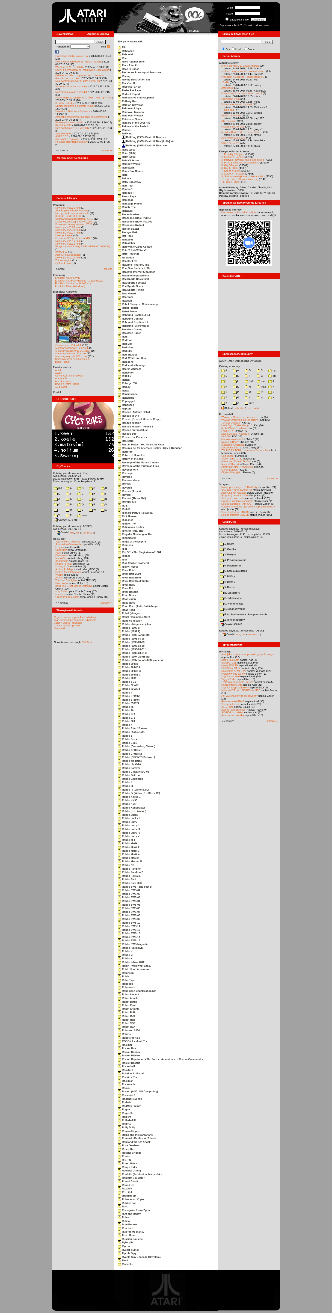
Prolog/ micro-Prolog (232, 126)
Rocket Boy (127, 1048)
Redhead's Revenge (132, 365)
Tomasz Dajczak (230, 422)
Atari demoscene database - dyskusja (75, 620)
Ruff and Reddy (129, 1213)
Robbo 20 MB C (129, 674)
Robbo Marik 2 (128, 847)
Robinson (126, 973)
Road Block (127, 595)
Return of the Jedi (131, 458)
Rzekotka (125, 1264)
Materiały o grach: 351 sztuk (71, 356)
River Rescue (128, 591)
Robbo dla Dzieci (130, 760)
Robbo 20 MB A (129, 667)
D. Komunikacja (231, 603)
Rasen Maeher (128, 214)
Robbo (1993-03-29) (131, 642)
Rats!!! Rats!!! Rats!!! (133, 250)
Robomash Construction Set (137, 991)
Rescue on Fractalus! (133, 430)
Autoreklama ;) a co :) (233, 137)
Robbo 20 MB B (129, 671)
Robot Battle (127, 1001)
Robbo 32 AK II (129, 689)
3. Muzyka (228, 554)
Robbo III (125, 786)
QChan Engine (63, 263)
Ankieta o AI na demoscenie (71, 86)
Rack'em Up (127, 83)
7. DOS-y (227, 576)
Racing (124, 76)
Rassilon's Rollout (131, 225)
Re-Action (126, 257)
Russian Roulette (130, 1239)
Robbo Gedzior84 (130, 778)
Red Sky (125, 351)
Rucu (123, 1206)
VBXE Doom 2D (230, 143)
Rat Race (125, 235)
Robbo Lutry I (128, 822)
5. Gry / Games (230, 165)
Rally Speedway (129, 182)
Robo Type (126, 980)
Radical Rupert (129, 94)
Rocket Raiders (129, 1055)
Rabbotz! (125, 54)
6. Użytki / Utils (229, 168)
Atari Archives (63, 381)
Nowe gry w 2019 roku (67, 229)
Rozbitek (125, 1192)
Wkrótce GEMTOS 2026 (69, 67)
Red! (123, 336)
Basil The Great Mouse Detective (73, 585)
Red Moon (126, 347)
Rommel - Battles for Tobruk (137, 1138)
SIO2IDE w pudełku (232, 712)
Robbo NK (126, 865)
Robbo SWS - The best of (135, 886)
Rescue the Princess (132, 437)
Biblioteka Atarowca (65, 291)
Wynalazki (225, 651)
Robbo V (125, 951)
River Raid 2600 (129, 573)
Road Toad (126, 609)
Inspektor (60, 594)
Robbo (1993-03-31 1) (133, 649)
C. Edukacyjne (231, 598)
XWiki (58, 372)
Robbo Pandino (129, 868)
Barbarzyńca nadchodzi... (69, 122)
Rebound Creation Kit (133, 322)
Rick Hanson (127, 516)
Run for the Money (131, 1231)
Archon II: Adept (64, 569)
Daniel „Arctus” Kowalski (235, 433)
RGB (123, 505)
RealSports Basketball (133, 279)
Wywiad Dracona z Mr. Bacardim (239, 419)
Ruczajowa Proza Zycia (134, 1210)
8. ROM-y (227, 581)
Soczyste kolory (230, 704)
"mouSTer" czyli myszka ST (236, 490)
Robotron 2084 (129, 1030)
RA (122, 47)
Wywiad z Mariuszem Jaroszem (239, 417)
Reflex (124, 379)
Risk (122, 559)
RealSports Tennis (131, 289)
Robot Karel (127, 1005)
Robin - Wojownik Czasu (134, 965)
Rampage (125, 200)
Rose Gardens (128, 1145)
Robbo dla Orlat (129, 764)
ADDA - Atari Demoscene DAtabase (240, 360)
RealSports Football (132, 282)
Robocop (125, 983)
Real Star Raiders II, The (134, 268)
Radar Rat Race (129, 90)
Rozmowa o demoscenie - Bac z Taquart (78, 61)
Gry (228, 49)
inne (82, 515)
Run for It (125, 1228)
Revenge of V (128, 469)
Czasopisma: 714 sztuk (68, 345)
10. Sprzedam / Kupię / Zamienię (239, 179)
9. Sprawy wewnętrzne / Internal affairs (243, 176)
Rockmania (127, 1084)
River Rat (125, 588)
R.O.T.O (124, 1160)
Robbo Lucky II (129, 818)
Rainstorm (126, 167)
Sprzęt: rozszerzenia (232, 498)
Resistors (125, 440)
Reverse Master (129, 480)
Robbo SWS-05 (129, 904)
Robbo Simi (127, 879)
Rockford (125, 1070)
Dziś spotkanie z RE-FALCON (72, 128)
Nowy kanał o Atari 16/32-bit (71, 92)
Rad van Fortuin (129, 87)
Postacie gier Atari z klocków (71, 141)
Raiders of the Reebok (133, 126)
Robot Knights (128, 1009)
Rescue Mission (129, 422)
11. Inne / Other (230, 182)
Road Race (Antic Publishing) (137, 606)
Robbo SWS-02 (129, 893)
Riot (122, 548)
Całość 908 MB (231, 624)
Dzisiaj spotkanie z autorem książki (75, 105)
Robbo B (125, 735)
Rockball (125, 1044)
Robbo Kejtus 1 (129, 796)
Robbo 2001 (127, 678)
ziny (249, 403)
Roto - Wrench (128, 1163)
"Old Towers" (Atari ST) (68, 541)
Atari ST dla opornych (67, 254)
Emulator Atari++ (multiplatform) (73, 283)
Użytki (238, 49)
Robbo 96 (125, 710)
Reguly (124, 386)
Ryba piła (125, 1242)
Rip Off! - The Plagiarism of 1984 (139, 552)
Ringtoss (125, 545)
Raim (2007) (127, 153)
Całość (63, 532)
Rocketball (126, 1066)
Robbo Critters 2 (130, 753)
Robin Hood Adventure (133, 969)
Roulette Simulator (131, 1178)
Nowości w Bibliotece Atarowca (72, 111)
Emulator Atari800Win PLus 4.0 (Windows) (79, 280)
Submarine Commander (68, 544)
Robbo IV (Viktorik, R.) (133, 789)
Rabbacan (126, 51)
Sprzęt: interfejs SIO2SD (235, 514)
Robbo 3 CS (127, 681)
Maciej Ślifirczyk (230, 464)
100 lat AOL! (228, 110)
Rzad (123, 1260)
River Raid (126, 570)
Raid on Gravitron (130, 105)
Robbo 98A (126, 721)
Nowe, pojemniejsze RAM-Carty (239, 487)
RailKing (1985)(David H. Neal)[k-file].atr (148, 141)
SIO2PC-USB (229, 662)
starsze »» (106, 150)
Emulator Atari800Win (67, 277)
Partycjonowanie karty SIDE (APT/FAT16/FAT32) (82, 246)
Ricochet (125, 520)
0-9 (58, 488)
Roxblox (125, 1188)
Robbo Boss (127, 739)
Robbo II (125, 782)
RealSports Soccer (131, 286)
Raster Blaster (128, 228)
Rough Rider (127, 1167)
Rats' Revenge (128, 253)
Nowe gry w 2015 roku (67, 243)
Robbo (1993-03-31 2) (133, 653)
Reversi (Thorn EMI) (132, 498)
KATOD (225, 436)
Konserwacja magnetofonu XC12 (73, 224)
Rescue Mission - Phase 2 (135, 426)
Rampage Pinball (130, 203)
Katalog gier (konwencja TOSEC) (72, 526)
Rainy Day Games (130, 171)
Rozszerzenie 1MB (232, 684)
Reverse (125, 476)
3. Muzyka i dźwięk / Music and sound (242, 159)
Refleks (124, 376)
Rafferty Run (127, 101)
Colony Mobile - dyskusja (68, 622)
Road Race (126, 602)
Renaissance (127, 394)
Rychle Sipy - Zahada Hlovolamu (139, 1257)
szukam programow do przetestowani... (243, 71)
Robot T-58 (126, 1023)
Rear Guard (127, 293)
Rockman (125, 1080)
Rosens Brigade (129, 1152)
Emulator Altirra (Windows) (70, 286)
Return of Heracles (131, 455)
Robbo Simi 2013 (130, 883)
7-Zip (83, 532)
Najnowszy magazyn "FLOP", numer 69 (77, 81)
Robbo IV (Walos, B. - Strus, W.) (139, 793)
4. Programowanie (233, 560)
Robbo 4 (125, 692)
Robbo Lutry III (129, 829)
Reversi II (125, 494)
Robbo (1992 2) (129, 631)
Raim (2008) (127, 156)
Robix (123, 976)
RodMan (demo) (129, 1106)
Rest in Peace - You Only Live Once (141, 444)
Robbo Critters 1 (130, 750)
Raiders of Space (130, 119)
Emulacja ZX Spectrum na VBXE (73, 238)
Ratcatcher (126, 243)
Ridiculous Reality (131, 527)
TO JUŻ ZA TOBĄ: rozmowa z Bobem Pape (245, 450)
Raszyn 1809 (127, 232)
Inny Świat (61, 591)
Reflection (126, 372)
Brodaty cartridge (65, 103)
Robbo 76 (125, 706)
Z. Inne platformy (232, 619)
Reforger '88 (127, 383)
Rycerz (124, 1246)
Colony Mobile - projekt (67, 625)
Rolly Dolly (126, 1127)
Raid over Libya (129, 108)
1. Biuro (227, 543)
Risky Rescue (128, 566)
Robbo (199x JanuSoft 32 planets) (140, 660)
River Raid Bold (129, 577)
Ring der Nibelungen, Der (135, 534)
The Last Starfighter (66, 580)
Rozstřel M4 (127, 1195)
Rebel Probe (127, 311)
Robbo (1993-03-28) (131, 638)
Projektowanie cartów (233, 673)
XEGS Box (227, 706)
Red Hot (125, 340)
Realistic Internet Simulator (136, 271)
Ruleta (124, 1221)
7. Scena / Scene (231, 170)
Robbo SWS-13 (129, 933)
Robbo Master (128, 858)
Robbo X (125, 958)
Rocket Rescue (129, 1062)
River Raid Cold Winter (133, 581)
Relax (123, 390)
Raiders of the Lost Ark (134, 122)
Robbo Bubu (127, 742)
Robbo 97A (126, 714)
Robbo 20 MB (128, 663)
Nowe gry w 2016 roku (67, 241)
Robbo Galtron (129, 775)
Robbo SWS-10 (129, 922)
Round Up (126, 1185)
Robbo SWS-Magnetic (133, 944)
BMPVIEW (61, 252)
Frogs (58, 547)
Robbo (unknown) (131, 947)
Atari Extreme (63, 133)
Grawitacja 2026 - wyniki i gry (71, 56)
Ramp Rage (127, 196)
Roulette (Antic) (129, 1170)
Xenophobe (61, 561)
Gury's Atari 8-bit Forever (69, 375)
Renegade (126, 397)
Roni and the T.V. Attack (134, 1142)
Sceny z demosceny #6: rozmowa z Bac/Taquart (82, 69)
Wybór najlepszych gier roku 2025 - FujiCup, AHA (83, 97)
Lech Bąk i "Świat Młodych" (236, 425)
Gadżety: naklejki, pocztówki (237, 501)
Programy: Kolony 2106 (234, 495)
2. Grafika (228, 549)
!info (249, 381)
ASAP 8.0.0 (61, 136)
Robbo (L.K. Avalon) (132, 811)
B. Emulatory (230, 592)
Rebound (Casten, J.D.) (134, 315)
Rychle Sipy (127, 1253)
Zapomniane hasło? (230, 25)
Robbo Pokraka (129, 875)
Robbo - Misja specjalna (134, 624)
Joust (58, 552)
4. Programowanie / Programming (240, 162)
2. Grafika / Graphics (233, 157)
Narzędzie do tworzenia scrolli (72, 213)
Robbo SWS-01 (129, 890)
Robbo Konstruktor (131, 807)
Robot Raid (127, 1019)
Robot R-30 (127, 1016)
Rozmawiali (226, 414)
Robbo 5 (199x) (129, 699)
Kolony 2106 (62, 566)
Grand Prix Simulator (67, 597)
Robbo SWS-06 (129, 908)
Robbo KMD (127, 804)
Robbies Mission (130, 620)
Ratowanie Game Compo (135, 246)
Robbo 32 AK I (128, 685)
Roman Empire (129, 1131)
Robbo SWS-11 (129, 926)
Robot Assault (128, 994)
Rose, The (126, 1149)
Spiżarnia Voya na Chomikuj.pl (72, 359)
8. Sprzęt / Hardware (233, 173)
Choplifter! (61, 549)
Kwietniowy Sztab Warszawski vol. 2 (241, 93)
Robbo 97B (126, 717)
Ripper (124, 555)
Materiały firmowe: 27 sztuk (70, 353)
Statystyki (59, 628)
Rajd (122, 174)
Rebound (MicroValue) (133, 325)
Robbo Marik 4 (128, 854)
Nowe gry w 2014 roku (67, 257)
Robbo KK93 (127, 800)
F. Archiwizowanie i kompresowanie (243, 614)
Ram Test (125, 185)
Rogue (124, 1109)
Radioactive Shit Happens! (136, 97)
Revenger (125, 473)
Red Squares (127, 354)
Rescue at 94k (128, 415)
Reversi (124, 484)
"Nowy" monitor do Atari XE (236, 104)
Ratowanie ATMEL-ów (233, 671)
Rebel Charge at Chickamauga (138, 304)
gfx (272, 375)
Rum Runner (127, 1224)
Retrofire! (125, 451)
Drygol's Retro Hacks (67, 383)
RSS (105, 46)
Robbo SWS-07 (129, 911)
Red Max (125, 343)
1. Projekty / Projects (233, 154)
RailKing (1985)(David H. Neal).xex (144, 145)
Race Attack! (127, 65)
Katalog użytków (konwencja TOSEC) (241, 630)
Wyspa (59, 574)
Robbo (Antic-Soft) (131, 732)
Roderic (124, 1102)
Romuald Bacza (230, 442)
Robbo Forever (63, 563)
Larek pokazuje (64, 235)
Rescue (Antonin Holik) (134, 412)
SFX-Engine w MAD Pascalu (71, 210)
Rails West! (127, 149)
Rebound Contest (130, 318)
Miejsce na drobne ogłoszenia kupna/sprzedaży (248, 506)
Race (123, 58)
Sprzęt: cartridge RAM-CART (237, 503)
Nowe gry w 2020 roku (67, 227)
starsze (108, 268)
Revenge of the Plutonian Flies (138, 466)
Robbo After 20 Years (133, 728)
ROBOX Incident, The (133, 1041)
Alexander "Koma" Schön (235, 461)
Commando (61, 555)
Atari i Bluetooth (230, 659)
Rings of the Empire (132, 541)
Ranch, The (127, 207)
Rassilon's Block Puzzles (135, 221)
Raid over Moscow (131, 112)
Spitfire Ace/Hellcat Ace (68, 572)
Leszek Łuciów (229, 447)
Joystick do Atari (230, 676)
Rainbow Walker (130, 164)
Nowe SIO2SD (229, 665)
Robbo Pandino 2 (130, 872)
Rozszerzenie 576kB (233, 701)
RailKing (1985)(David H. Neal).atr (144, 137)
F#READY (227, 431)
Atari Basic (227, 87)
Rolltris (124, 1124)
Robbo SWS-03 (129, 897)
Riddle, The (127, 523)
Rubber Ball (127, 1203)
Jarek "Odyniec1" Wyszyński (237, 466)
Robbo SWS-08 (129, 915)
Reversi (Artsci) (129, 491)
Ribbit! (124, 509)
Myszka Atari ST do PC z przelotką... (241, 132)
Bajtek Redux (62, 361)
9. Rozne (227, 587)
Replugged (126, 401)
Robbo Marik (127, 843)
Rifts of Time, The (130, 530)
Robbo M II (126, 840)
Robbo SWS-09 (129, 919)
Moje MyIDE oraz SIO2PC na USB (240, 690)
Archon (59, 577)
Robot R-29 (127, 1012)
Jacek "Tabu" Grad (231, 458)
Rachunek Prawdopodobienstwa (139, 72)
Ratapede (125, 239)
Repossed (126, 404)
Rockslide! (126, 1095)
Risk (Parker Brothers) (133, 563)
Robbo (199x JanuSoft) (134, 656)
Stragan (223, 484)
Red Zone (125, 361)
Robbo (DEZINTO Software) (136, 757)
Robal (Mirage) (128, 613)
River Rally (126, 584)
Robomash (126, 987)
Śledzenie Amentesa (232, 444)
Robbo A (125, 724)
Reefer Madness (129, 369)
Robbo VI (125, 955)
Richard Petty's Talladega (135, 512)
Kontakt (57, 392)
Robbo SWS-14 (129, 937)
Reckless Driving (130, 329)
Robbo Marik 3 (128, 850)
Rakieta (124, 178)
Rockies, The (128, 1077)
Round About (128, 1181)
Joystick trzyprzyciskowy (235, 687)
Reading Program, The (133, 264)
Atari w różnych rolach (233, 709)
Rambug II (126, 192)
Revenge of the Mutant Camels (138, 462)
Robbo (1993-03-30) (131, 645)
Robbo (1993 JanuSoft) (134, 635)
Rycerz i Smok (128, 1249)
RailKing (125, 133)
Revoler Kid (127, 502)
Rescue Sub (127, 433)
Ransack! (125, 210)
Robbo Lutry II (128, 825)
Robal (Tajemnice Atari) (134, 617)
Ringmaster (127, 537)
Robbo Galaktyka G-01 (133, 771)
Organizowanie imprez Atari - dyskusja (75, 617)
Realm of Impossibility (133, 275)
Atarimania (61, 378)
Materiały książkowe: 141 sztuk (72, 350)
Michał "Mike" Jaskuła (233, 428)
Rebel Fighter (128, 307)
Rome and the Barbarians (135, 1134)
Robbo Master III (130, 861)
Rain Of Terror (128, 160)
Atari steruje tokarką (232, 715)
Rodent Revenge (130, 1098)
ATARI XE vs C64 (231, 115)
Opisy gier (59, 538)
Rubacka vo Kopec (131, 1199)
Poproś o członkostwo (256, 25)
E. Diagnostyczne (232, 609)
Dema (251, 49)
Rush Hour (126, 1235)
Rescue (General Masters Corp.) (139, 419)
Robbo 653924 (128, 703)
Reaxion (125, 300)
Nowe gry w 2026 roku (67, 207)
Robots (124, 1034)
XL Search (61, 386)
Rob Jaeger (227, 455)
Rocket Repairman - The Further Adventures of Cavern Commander (160, 1059)
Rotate (124, 1156)
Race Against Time (131, 61)
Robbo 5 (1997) (129, 696)
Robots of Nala (129, 1037)
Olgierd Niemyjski (231, 472)
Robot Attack (128, 998)
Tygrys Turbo (228, 679)
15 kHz (225, 82)
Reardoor (125, 297)
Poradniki (59, 205)
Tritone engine (63, 260)
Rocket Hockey (129, 1052)
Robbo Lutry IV (129, 832)
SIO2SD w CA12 (230, 668)
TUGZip (90, 532)
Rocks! (124, 1088)
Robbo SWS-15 (129, 940)
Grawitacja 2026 (230, 99)
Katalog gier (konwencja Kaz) (70, 473)
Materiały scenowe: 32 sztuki (71, 348)
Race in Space (128, 69)
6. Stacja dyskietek (233, 570)
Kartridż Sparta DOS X (68, 216)
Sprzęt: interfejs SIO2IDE (235, 512)
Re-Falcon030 (63, 125)
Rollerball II (127, 1120)
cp (272, 370)
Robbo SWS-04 (129, 901)
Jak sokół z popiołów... (67, 139)
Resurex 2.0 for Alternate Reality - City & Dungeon (150, 448)
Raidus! (124, 130)
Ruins (123, 1217)
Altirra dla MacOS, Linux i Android (240, 65)
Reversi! (125, 487)
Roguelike (126, 1113)
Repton (124, 408)
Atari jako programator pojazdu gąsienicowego (81, 117)
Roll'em (124, 1116)
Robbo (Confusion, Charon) (136, 746)
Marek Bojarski (229, 469)
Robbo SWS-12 (129, 929)
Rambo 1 (125, 189)
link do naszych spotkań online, (238, 212)
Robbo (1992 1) (129, 627)
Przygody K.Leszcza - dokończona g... (242, 76)
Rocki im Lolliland (131, 1073)
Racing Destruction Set (134, 79)
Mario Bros (61, 558)
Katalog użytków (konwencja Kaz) (239, 528)
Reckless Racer (129, 333)
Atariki (58, 370)
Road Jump (127, 599)
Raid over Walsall (130, 115)
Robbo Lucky (128, 814)
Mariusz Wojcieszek (232, 439)
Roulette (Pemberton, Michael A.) (140, 1174)
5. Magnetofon (231, 565)
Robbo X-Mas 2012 (131, 962)
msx (261, 386)
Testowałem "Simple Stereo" (237, 682)
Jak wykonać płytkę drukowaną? (239, 695)
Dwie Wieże (62, 583)
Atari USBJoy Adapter (233, 492)
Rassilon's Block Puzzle (134, 217)
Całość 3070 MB (66, 519)
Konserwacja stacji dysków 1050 (73, 221)
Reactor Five (127, 261)
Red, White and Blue (132, 358)
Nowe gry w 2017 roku (67, 232)
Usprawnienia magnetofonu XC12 (74, 218)
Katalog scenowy (229, 366)
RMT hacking (228, 121)
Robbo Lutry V (128, 836)
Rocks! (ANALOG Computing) (138, 1091)
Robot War (126, 1027)
